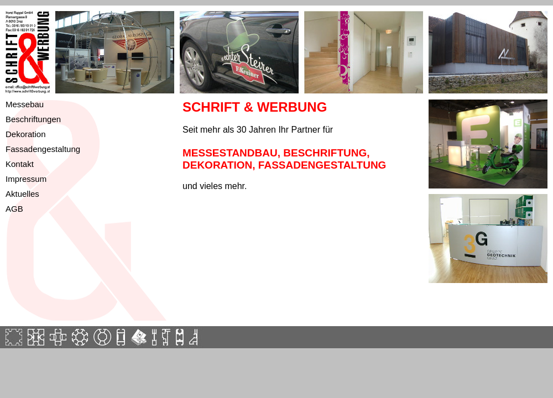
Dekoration (26, 134)
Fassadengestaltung (43, 149)
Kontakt (20, 164)
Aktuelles (22, 193)
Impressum (26, 179)
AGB (14, 208)
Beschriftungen (33, 119)
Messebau (25, 104)
